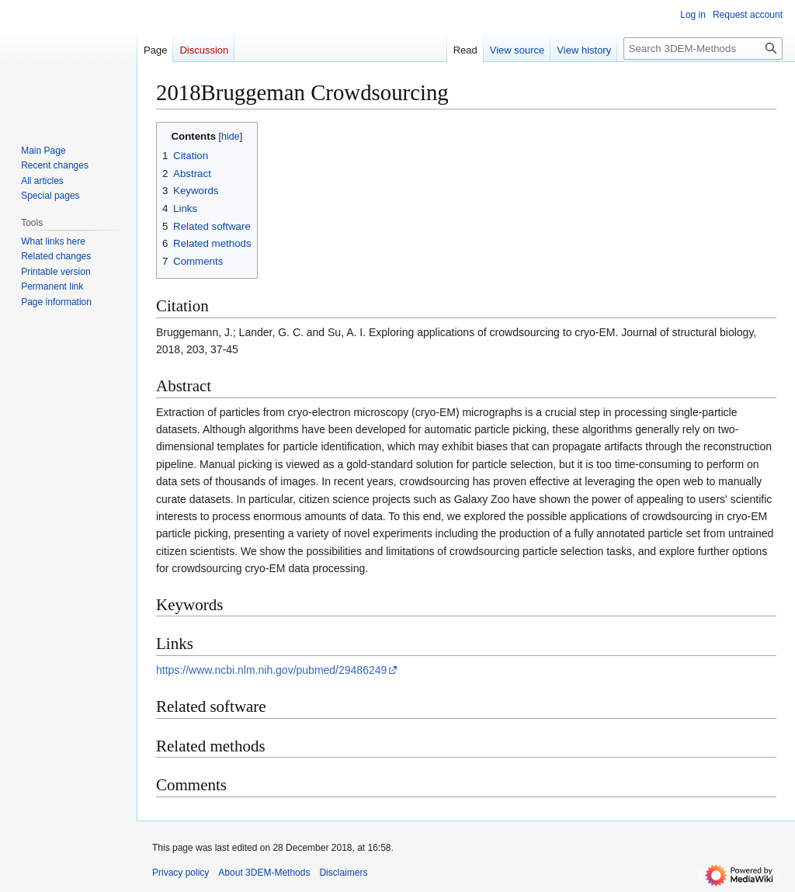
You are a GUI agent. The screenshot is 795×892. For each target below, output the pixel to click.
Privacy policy (180, 872)
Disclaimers (343, 872)
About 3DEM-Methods (264, 872)
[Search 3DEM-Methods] (703, 48)
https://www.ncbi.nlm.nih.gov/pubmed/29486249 (271, 670)
